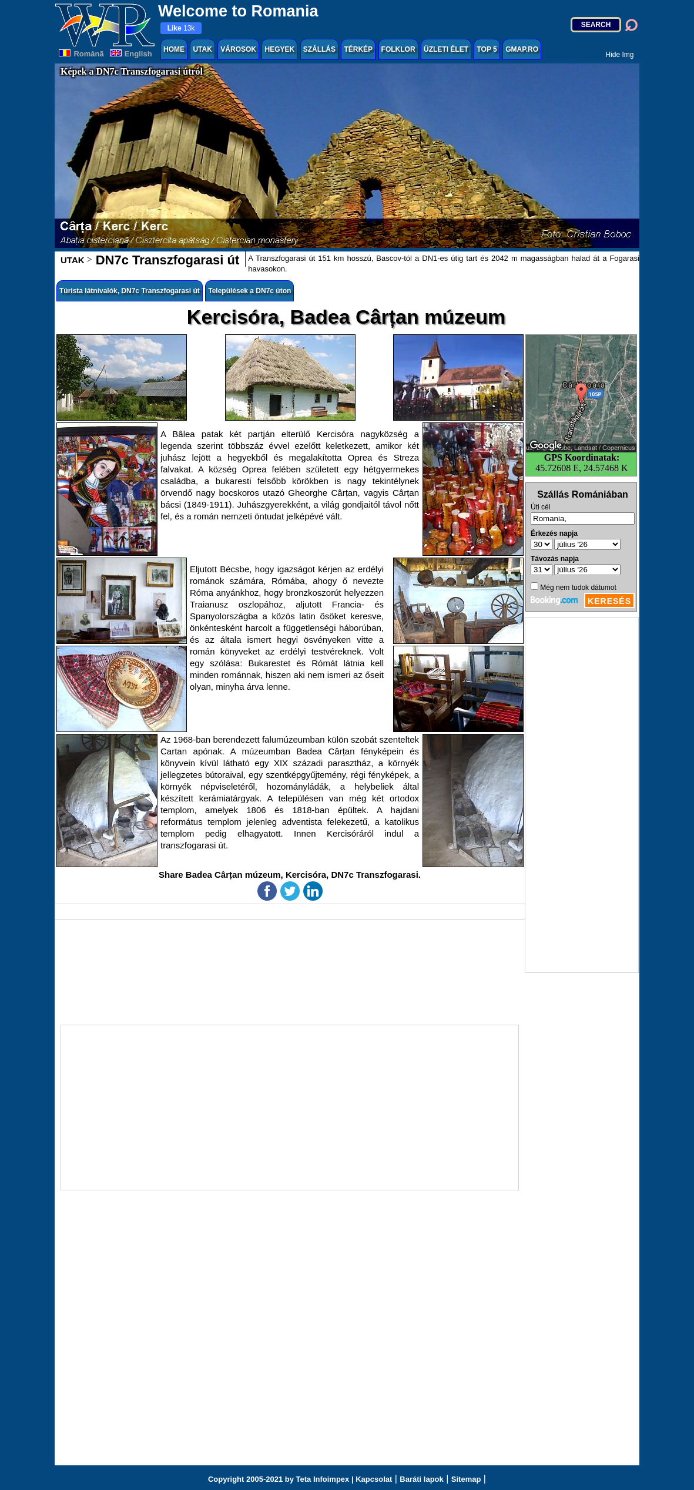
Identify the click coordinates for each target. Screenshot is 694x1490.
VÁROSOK (238, 49)
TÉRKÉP (358, 49)
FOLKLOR (398, 49)
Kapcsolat (374, 1479)
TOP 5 (487, 49)
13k (181, 28)
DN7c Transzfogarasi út (166, 260)
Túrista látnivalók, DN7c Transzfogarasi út (129, 291)
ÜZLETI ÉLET (446, 49)
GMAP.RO (521, 49)
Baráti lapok (421, 1479)
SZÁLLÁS (319, 49)
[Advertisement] (582, 795)
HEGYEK (279, 49)
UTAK (202, 49)
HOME (174, 49)
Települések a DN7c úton (249, 291)
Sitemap (466, 1479)
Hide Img (619, 55)
